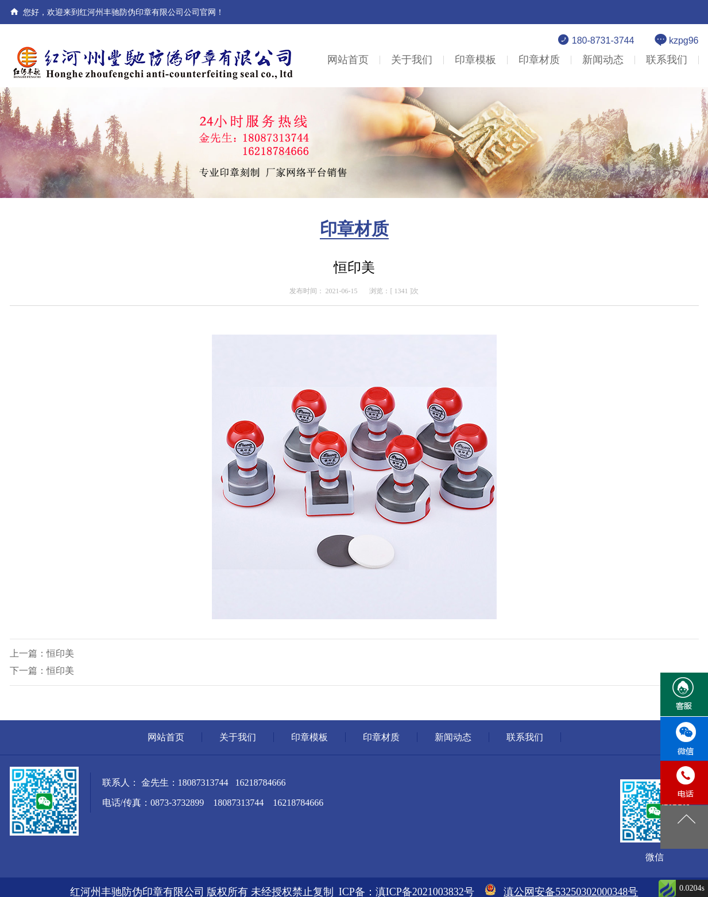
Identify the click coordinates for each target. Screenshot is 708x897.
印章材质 (539, 59)
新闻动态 (603, 59)
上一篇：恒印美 (42, 653)
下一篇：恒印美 (42, 670)
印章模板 (475, 59)
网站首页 (348, 59)
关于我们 (411, 59)
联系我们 (666, 59)
